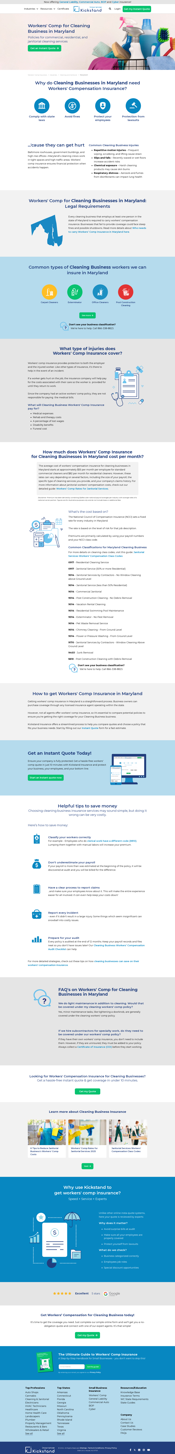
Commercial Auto (89, 2)
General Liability (68, 2)
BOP (103, 2)
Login (117, 8)
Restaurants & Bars (36, 1426)
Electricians (32, 1402)
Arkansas (62, 1392)
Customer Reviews (131, 1429)
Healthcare (31, 1409)
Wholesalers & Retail (37, 1430)
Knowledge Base (130, 1392)
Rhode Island (64, 1419)
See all (29, 1433)
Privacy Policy (95, 1372)
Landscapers (32, 1416)
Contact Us (127, 1422)
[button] (31, 8)
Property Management (38, 1423)
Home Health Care (36, 1413)
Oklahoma (63, 1413)
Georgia (61, 1402)
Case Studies (128, 1426)
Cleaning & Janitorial (37, 1399)
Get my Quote (87, 1091)
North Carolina (65, 1409)
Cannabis (30, 1395)
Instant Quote (90, 728)
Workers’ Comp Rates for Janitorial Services (82, 488)
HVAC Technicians (35, 1406)
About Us (126, 1419)
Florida (61, 1399)
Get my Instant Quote (137, 9)
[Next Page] (87, 315)
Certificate (63, 8)
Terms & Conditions (96, 1448)
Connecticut (64, 1395)
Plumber (30, 1419)
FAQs (124, 1433)
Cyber (115, 2)
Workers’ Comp (97, 1395)
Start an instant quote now (46, 777)
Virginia (61, 1430)
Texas (60, 1426)
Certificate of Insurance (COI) (94, 1047)
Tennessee (63, 1423)
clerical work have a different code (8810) (111, 841)
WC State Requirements (134, 1399)
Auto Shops (31, 1392)
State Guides (128, 1402)
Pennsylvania (64, 1416)
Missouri (62, 1406)
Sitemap (83, 1448)
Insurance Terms (130, 1395)
